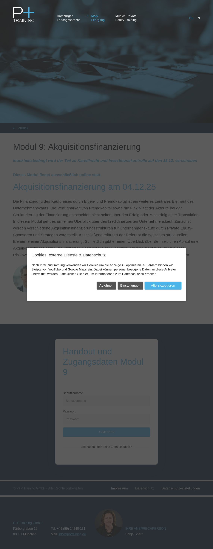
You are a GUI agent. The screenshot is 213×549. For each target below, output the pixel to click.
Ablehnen (106, 285)
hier (85, 274)
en (198, 18)
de (191, 18)
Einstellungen (130, 285)
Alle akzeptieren (163, 285)
